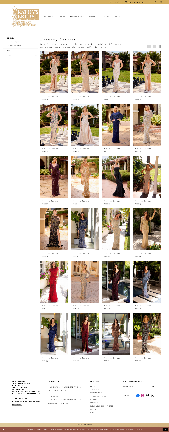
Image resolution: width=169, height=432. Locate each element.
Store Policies (96, 393)
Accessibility (95, 399)
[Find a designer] (15, 42)
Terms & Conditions (98, 396)
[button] (155, 2)
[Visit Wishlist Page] (161, 2)
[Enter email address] (139, 386)
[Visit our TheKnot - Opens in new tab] (153, 396)
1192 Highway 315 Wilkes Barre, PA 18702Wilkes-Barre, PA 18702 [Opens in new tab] (64, 388)
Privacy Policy (96, 403)
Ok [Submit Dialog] (165, 429)
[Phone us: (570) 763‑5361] (115, 2)
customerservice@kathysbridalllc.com (65, 400)
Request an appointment (58, 403)
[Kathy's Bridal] (25, 16)
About (92, 386)
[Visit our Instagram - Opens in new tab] (143, 396)
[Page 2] (87, 371)
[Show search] (150, 2)
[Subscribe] (153, 386)
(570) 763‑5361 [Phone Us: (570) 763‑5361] (53, 397)
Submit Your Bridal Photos (101, 406)
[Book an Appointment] (135, 2)
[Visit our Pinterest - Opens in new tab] (148, 396)
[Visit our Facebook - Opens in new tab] (138, 396)
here (140, 429)
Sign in (93, 409)
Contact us (95, 390)
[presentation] (54, 72)
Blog (92, 413)
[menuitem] (115, 2)
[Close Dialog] (3, 429)
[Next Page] (89, 371)
